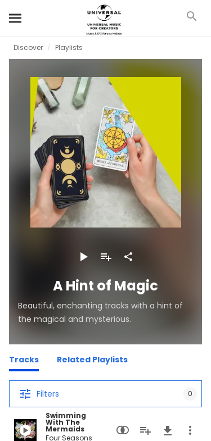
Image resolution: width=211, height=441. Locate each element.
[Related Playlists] (92, 361)
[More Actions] (190, 430)
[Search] (16, 17)
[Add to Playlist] (106, 256)
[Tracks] (24, 361)
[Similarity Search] (122, 430)
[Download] (167, 430)
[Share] (128, 256)
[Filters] (105, 393)
